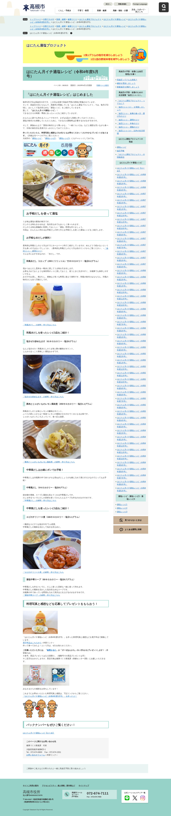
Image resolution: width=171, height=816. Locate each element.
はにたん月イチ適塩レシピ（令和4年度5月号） (49, 33)
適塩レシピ (36, 138)
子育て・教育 (83, 11)
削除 (71, 33)
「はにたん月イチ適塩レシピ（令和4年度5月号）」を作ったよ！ (50, 696)
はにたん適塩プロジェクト (90, 19)
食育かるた (51, 650)
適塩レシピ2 (50, 138)
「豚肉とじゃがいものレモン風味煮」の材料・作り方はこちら (49, 462)
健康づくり (72, 19)
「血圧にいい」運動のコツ (128, 127)
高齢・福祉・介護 (120, 11)
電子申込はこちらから (32, 643)
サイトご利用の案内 (31, 786)
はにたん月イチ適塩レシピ (114, 19)
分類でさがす (48, 19)
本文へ (108, 4)
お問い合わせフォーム (35, 755)
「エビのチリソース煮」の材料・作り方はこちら (43, 572)
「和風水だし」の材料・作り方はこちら (39, 325)
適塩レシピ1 (122, 505)
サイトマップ (84, 786)
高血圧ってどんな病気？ (127, 80)
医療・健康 (101, 11)
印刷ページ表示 (103, 85)
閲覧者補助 (122, 4)
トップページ (35, 19)
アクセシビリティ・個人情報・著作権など (58, 786)
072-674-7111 (97, 793)
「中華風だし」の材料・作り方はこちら (39, 500)
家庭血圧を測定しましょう (128, 87)
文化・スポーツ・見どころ (139, 11)
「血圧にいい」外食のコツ (128, 123)
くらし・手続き (64, 11)
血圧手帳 (120, 151)
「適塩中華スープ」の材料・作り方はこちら (41, 595)
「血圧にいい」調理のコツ (128, 120)
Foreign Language (140, 4)
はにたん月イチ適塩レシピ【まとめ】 (38, 733)
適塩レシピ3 (64, 138)
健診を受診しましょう (126, 83)
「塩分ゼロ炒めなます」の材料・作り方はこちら (43, 397)
